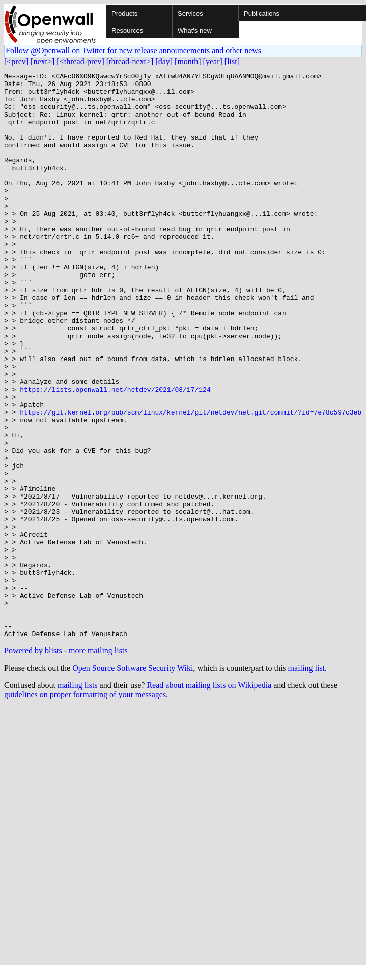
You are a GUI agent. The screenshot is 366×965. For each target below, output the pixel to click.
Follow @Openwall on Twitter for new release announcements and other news (133, 50)
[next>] (42, 61)
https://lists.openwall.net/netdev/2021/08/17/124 (115, 453)
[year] (212, 61)
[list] (232, 61)
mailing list (306, 781)
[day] (164, 61)
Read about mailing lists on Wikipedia (209, 798)
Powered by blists (33, 763)
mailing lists (78, 798)
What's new (195, 30)
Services (190, 13)
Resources (127, 30)
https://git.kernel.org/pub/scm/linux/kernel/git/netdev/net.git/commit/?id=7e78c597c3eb (190, 480)
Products (124, 13)
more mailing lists (98, 763)
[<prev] (16, 61)
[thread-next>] (130, 61)
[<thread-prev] (80, 61)
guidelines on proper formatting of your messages (85, 807)
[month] (188, 61)
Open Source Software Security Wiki (132, 781)
